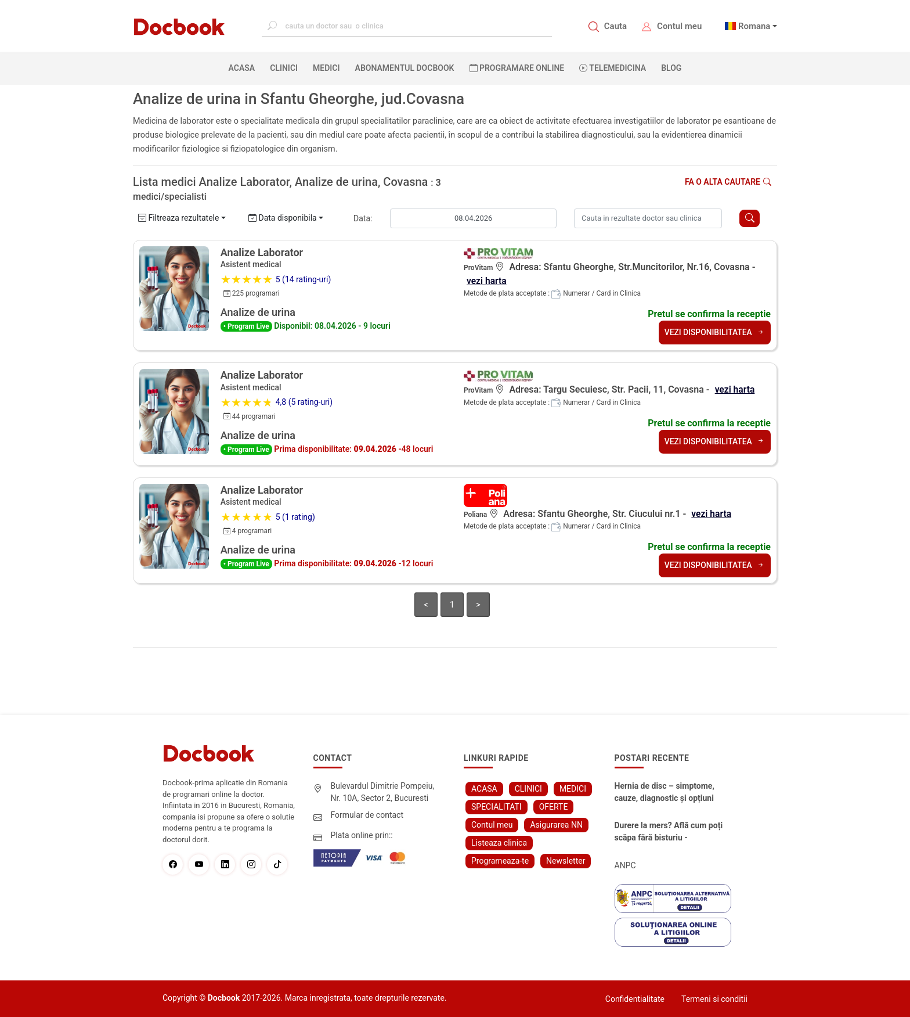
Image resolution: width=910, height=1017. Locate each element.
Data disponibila (282, 217)
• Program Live (246, 326)
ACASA (244, 67)
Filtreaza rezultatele (178, 217)
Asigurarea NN (556, 824)
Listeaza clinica (499, 842)
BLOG (671, 68)
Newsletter (565, 860)
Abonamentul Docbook (404, 68)
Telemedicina (612, 68)
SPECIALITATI (496, 806)
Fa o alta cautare (728, 181)
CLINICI (284, 68)
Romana (754, 26)
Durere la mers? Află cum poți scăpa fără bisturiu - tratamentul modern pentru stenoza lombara (669, 831)
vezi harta (487, 280)
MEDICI (326, 68)
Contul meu (679, 26)
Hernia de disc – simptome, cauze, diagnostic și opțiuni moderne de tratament (664, 792)
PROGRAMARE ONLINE (517, 68)
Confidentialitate (635, 998)
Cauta (615, 26)
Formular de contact (367, 814)
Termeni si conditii (714, 998)
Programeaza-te (500, 860)
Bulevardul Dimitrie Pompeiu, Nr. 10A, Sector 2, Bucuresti (383, 791)
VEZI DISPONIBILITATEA (714, 332)
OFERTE (553, 806)
